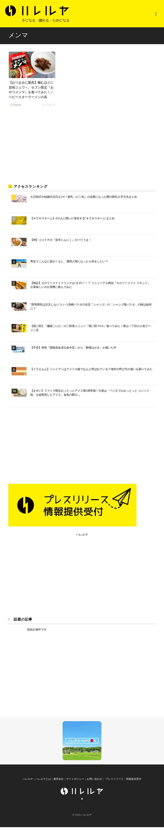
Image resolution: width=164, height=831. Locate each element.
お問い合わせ (94, 782)
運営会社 (58, 782)
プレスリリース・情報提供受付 (123, 782)
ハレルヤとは (43, 782)
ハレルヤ (82, 534)
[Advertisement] (40, 146)
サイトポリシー (75, 782)
